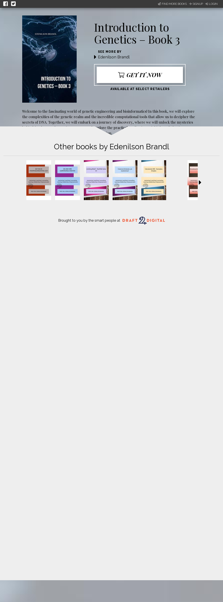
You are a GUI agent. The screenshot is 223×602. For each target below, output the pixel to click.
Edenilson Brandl (114, 57)
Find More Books (172, 3)
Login (211, 3)
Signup (196, 3)
